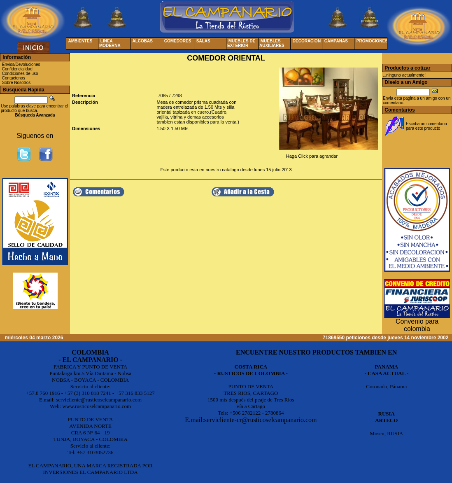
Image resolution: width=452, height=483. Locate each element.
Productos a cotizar (407, 68)
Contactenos (13, 78)
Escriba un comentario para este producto (426, 126)
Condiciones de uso (20, 73)
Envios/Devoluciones (21, 64)
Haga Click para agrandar (312, 156)
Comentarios (399, 110)
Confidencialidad (17, 69)
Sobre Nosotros (16, 82)
